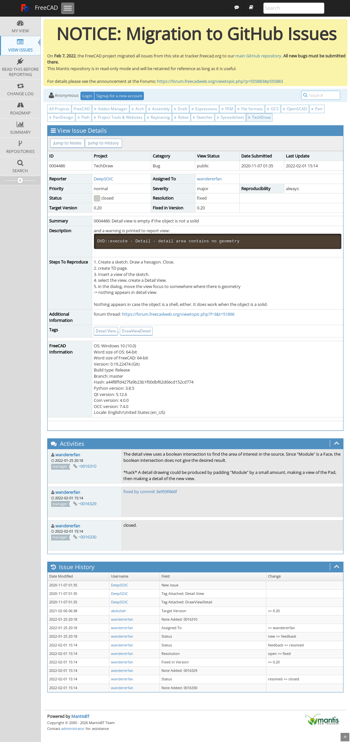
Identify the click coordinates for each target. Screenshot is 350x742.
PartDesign (61, 117)
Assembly (159, 109)
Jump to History (103, 143)
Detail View (106, 331)
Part (317, 109)
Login (87, 95)
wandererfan (209, 179)
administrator (73, 728)
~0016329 (87, 504)
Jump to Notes (67, 143)
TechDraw (259, 117)
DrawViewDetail (136, 331)
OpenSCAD (295, 109)
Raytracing (158, 117)
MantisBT (80, 716)
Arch (138, 109)
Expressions (204, 109)
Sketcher (203, 117)
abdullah (118, 611)
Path (83, 117)
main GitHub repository (258, 56)
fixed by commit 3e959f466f (150, 491)
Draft (180, 109)
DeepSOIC (103, 179)
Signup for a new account (119, 95)
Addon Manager (110, 109)
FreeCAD (39, 8)
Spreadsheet (230, 117)
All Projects (59, 109)
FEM (227, 109)
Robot (181, 117)
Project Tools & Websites (118, 117)
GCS (273, 109)
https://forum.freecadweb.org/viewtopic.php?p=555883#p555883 (220, 81)
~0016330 (87, 537)
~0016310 (87, 466)
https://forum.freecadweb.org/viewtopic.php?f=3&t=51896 (178, 314)
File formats (250, 109)
